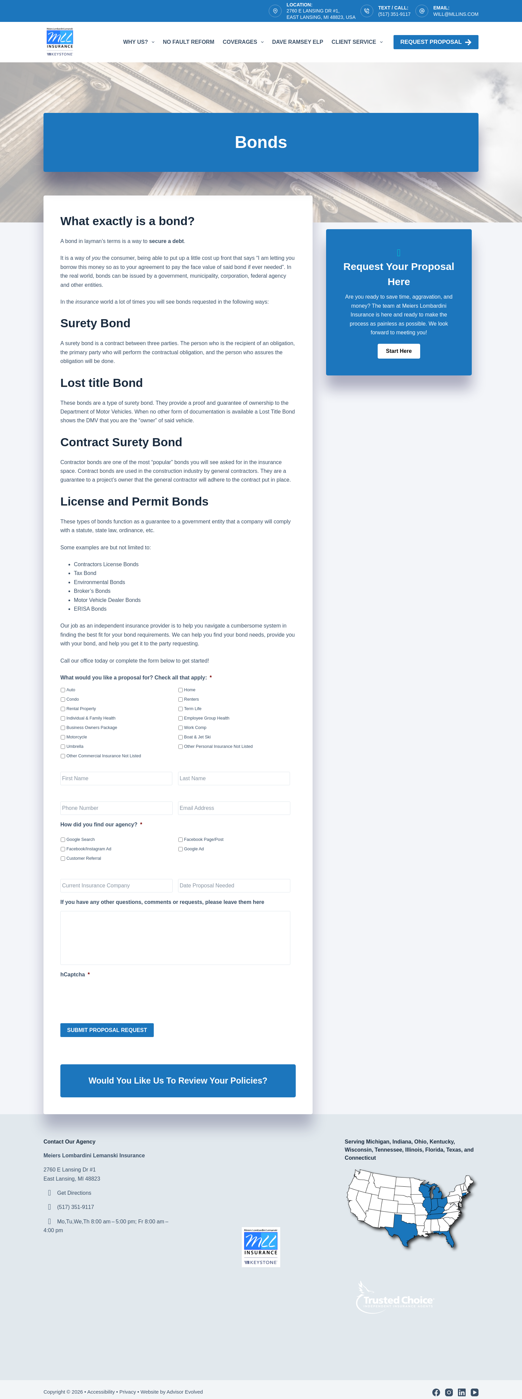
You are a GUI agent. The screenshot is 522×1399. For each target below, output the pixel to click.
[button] (399, 351)
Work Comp (195, 727)
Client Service (358, 42)
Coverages (244, 42)
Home (190, 690)
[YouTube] (474, 1387)
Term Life (193, 708)
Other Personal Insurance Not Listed (218, 746)
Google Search (80, 839)
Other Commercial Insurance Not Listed (103, 756)
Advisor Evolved (185, 1386)
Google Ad (194, 849)
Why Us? (140, 42)
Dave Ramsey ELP (297, 42)
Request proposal (436, 42)
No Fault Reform (188, 42)
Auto (70, 690)
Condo (72, 699)
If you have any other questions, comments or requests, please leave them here (162, 902)
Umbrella (74, 746)
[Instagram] (449, 1387)
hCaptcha (75, 974)
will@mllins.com (455, 14)
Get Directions (74, 1187)
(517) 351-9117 (394, 14)
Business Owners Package (91, 727)
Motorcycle (76, 737)
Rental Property (81, 708)
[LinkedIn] (462, 1387)
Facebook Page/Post (204, 839)
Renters (191, 699)
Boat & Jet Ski (197, 737)
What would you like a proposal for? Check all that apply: (136, 677)
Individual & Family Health (91, 718)
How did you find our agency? (101, 824)
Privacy (127, 1386)
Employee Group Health (206, 718)
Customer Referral (83, 858)
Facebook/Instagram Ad (88, 849)
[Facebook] (436, 1387)
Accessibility (101, 1386)
